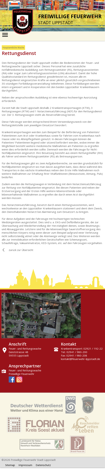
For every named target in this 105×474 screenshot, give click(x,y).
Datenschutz (43, 465)
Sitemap (10, 465)
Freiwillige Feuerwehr (21, 374)
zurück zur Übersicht (21, 250)
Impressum (25, 465)
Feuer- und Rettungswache (25, 370)
